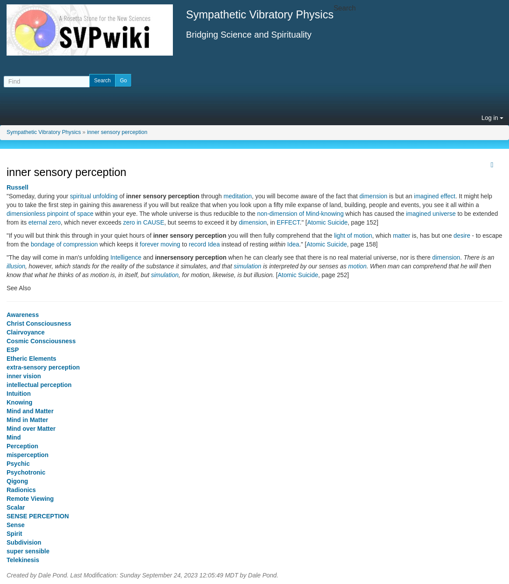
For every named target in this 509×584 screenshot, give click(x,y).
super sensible (28, 551)
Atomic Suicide (327, 222)
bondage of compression (64, 244)
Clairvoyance (26, 332)
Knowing (19, 402)
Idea (293, 244)
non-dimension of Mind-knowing (300, 213)
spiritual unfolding (94, 196)
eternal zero (44, 222)
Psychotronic (26, 472)
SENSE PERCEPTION (38, 516)
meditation (238, 196)
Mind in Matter (27, 419)
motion (357, 266)
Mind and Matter (30, 411)
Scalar (16, 507)
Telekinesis (23, 559)
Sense (16, 524)
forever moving (160, 244)
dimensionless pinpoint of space (50, 213)
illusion (16, 266)
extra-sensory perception (43, 367)
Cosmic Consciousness (41, 341)
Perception (22, 446)
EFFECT (288, 222)
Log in (492, 117)
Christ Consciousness (39, 323)
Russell (17, 187)
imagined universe (431, 213)
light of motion (353, 235)
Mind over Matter (31, 428)
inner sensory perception (117, 132)
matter (402, 235)
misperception (28, 454)
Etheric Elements (31, 358)
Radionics (21, 489)
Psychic (18, 463)
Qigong (17, 481)
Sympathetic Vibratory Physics (44, 132)
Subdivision (24, 542)
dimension (373, 196)
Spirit (14, 533)
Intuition (19, 393)
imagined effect (435, 196)
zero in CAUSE (143, 222)
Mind (14, 437)
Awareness (23, 314)
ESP (13, 349)
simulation (247, 266)
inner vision (24, 376)
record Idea (204, 244)
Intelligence (125, 257)
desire (461, 235)
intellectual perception (39, 384)
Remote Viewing (30, 498)
